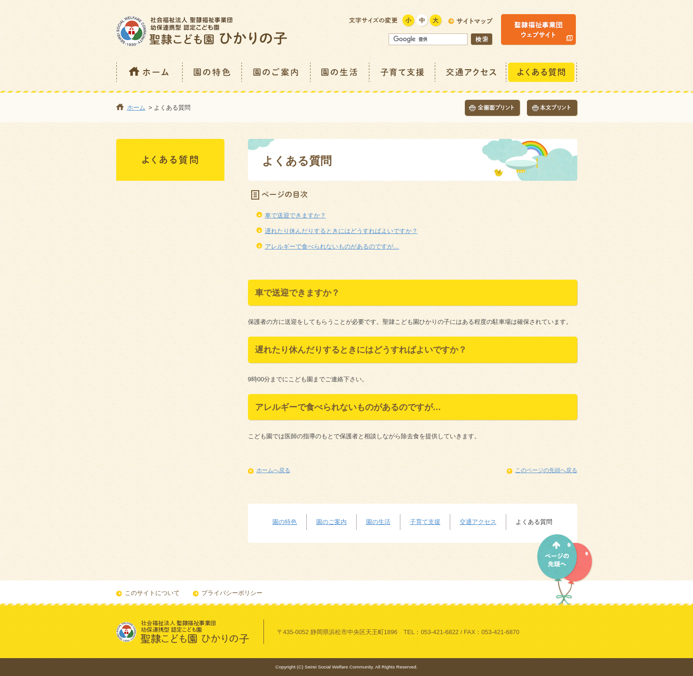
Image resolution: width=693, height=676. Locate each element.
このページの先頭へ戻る (546, 470)
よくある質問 (542, 72)
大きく (436, 20)
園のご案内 (276, 72)
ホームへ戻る (273, 470)
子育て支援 (403, 72)
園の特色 (212, 72)
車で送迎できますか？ (295, 215)
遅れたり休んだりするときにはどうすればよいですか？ (341, 230)
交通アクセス (471, 72)
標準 (422, 20)
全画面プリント (492, 108)
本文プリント (552, 108)
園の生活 (340, 72)
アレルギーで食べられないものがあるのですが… (332, 246)
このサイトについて (152, 592)
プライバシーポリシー (232, 592)
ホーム (149, 72)
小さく (408, 20)
